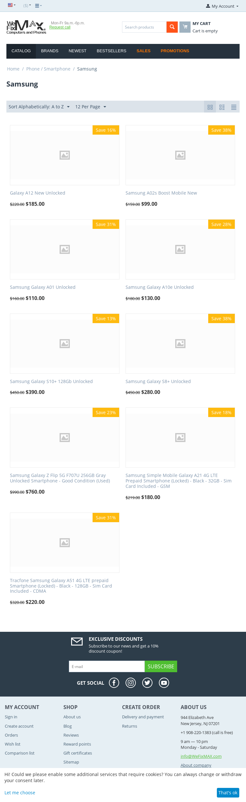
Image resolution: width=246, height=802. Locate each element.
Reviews (71, 735)
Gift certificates (77, 753)
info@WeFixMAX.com (201, 756)
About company (196, 765)
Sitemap (71, 762)
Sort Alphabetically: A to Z (39, 107)
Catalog (21, 50)
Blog (67, 726)
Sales (144, 50)
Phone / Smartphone (48, 69)
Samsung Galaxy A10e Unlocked (160, 287)
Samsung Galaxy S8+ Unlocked (158, 381)
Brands (49, 50)
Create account (19, 726)
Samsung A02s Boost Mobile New (161, 193)
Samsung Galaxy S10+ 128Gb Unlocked (51, 381)
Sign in (11, 717)
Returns (129, 726)
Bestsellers (112, 50)
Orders (11, 735)
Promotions (175, 50)
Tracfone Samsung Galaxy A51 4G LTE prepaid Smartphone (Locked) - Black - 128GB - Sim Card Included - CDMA (61, 586)
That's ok (227, 792)
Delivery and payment (143, 717)
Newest (77, 50)
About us (72, 717)
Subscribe (161, 666)
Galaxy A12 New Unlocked (37, 193)
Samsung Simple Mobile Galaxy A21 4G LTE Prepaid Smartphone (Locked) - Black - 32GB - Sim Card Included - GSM (179, 481)
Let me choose (19, 792)
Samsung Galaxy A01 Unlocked (43, 287)
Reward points (77, 744)
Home (13, 69)
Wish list (12, 744)
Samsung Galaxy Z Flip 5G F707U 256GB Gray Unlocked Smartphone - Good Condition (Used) (60, 478)
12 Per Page (90, 107)
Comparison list (20, 753)
